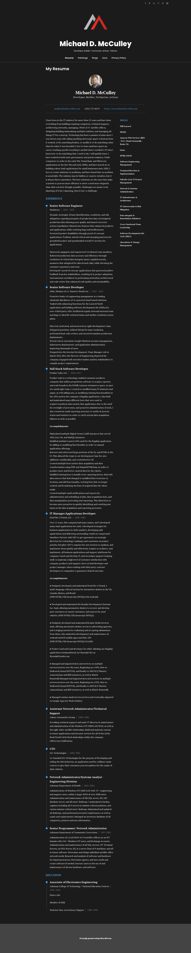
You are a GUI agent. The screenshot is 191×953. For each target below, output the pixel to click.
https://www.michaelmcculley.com (120, 108)
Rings (95, 57)
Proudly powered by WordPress (95, 938)
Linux (104, 57)
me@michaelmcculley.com (67, 108)
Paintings (83, 57)
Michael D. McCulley (96, 44)
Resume (69, 57)
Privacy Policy (119, 57)
